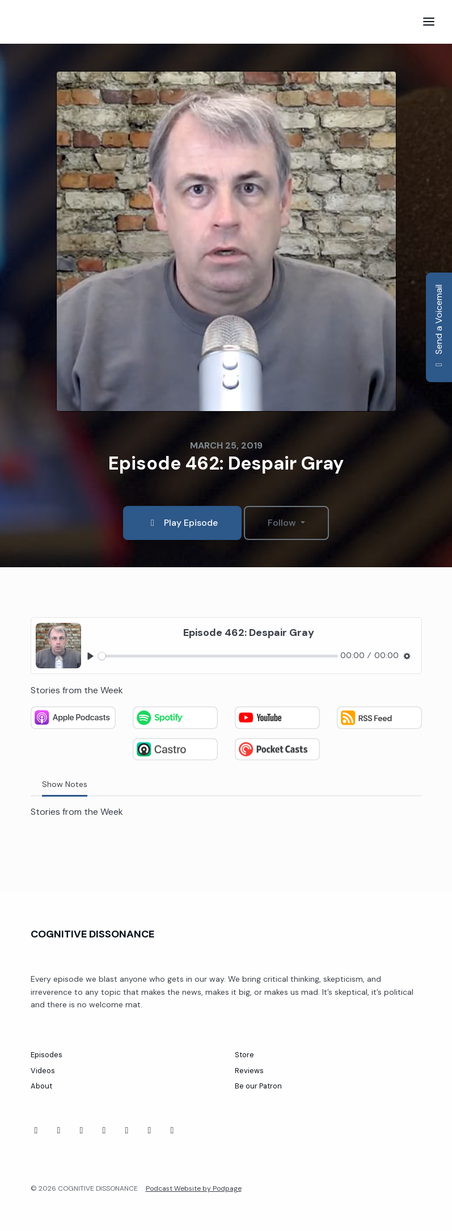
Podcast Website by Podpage (194, 1188)
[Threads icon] (127, 1130)
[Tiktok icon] (81, 1130)
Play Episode (182, 523)
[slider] (218, 656)
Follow (283, 523)
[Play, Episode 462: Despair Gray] (90, 656)
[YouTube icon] (59, 1130)
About (41, 1086)
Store (244, 1055)
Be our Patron (258, 1086)
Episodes (46, 1055)
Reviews (249, 1070)
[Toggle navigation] (428, 22)
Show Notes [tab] (64, 784)
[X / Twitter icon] (172, 1130)
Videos (43, 1070)
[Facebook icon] (36, 1130)
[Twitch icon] (104, 1130)
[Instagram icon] (149, 1130)
